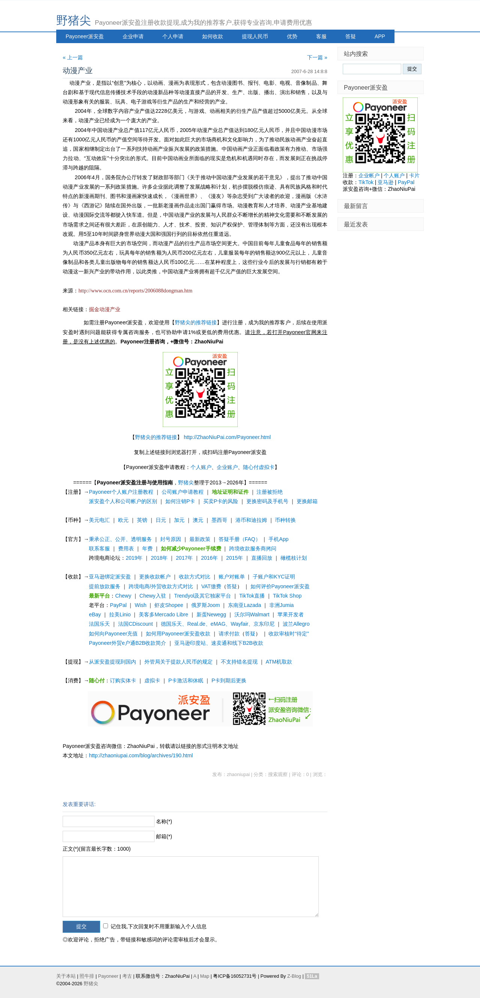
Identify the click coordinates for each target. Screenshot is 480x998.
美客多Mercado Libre (163, 614)
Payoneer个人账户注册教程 (121, 492)
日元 (161, 520)
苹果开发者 (291, 614)
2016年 (209, 558)
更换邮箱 (307, 501)
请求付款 (229, 634)
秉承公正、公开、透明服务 (120, 539)
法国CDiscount (135, 624)
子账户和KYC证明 (274, 577)
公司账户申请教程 (183, 492)
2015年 (234, 558)
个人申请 (172, 36)
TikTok (366, 182)
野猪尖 (73, 20)
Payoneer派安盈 (85, 36)
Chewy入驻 (153, 596)
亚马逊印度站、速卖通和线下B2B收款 (218, 643)
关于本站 (66, 976)
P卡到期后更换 (229, 680)
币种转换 (285, 520)
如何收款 (212, 36)
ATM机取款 (279, 662)
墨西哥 (219, 520)
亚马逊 (385, 182)
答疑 (350, 36)
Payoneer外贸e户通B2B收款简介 (127, 643)
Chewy (123, 596)
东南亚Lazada (244, 605)
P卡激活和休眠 (185, 680)
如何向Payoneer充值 (113, 634)
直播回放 (261, 558)
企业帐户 (369, 175)
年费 (147, 548)
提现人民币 (255, 36)
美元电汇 (99, 520)
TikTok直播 (252, 596)
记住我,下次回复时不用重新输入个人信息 (159, 926)
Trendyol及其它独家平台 (202, 596)
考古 (127, 976)
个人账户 (201, 467)
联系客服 (99, 548)
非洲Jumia (281, 605)
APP (380, 36)
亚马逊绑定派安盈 (110, 577)
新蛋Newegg (211, 614)
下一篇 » (317, 57)
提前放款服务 (104, 586)
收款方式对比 (194, 577)
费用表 (126, 548)
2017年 (184, 558)
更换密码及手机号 (267, 501)
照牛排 (87, 976)
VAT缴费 (211, 586)
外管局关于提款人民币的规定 (178, 662)
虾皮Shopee (168, 605)
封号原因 (170, 539)
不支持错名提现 (239, 662)
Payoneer (108, 976)
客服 (321, 36)
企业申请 (133, 36)
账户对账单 (232, 577)
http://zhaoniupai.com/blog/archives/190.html (141, 755)
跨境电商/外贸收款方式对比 (161, 586)
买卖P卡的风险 (220, 501)
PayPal (118, 605)
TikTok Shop (287, 596)
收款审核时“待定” (288, 634)
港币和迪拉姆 (251, 520)
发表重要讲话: (79, 804)
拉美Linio (120, 614)
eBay (95, 614)
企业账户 (227, 467)
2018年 (159, 558)
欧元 (123, 520)
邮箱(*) (164, 836)
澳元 (198, 520)
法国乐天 (99, 624)
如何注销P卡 (180, 501)
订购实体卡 (123, 680)
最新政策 (199, 539)
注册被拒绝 (269, 492)
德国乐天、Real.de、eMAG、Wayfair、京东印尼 (217, 624)
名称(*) (164, 821)
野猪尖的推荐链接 (196, 322)
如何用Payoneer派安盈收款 (178, 634)
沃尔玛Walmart (252, 614)
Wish (140, 605)
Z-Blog (294, 976)
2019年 (134, 558)
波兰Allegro (296, 624)
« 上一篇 (73, 57)
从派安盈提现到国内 (112, 662)
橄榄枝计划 (293, 558)
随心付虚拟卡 (258, 467)
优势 (292, 36)
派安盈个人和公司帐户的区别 (123, 501)
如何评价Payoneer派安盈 (280, 586)
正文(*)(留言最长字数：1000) (96, 849)
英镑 (142, 520)
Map (204, 976)
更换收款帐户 (155, 577)
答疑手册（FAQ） (240, 539)
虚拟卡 (152, 680)
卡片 (414, 175)
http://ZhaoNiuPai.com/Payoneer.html (227, 437)
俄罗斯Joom (205, 605)
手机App (278, 539)
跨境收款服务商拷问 (252, 548)
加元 (179, 520)
